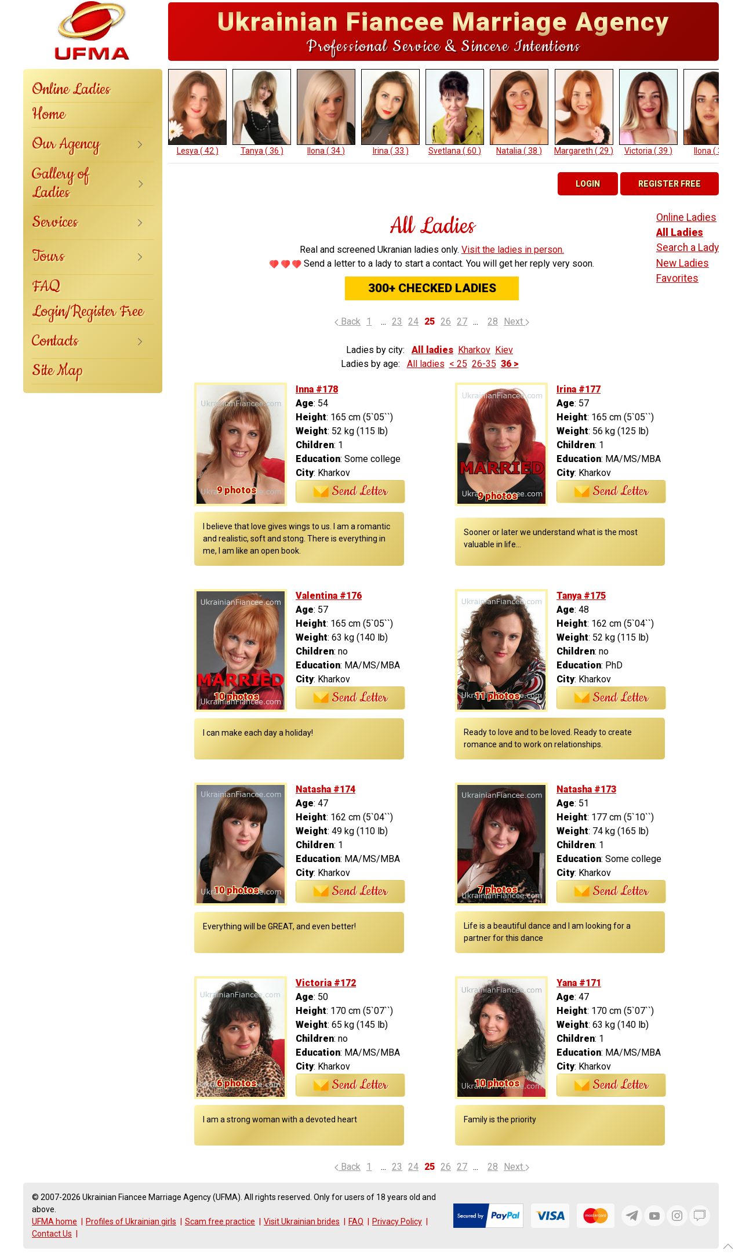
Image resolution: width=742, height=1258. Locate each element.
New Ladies (682, 263)
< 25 (458, 363)
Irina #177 (578, 389)
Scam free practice (220, 1221)
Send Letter (350, 491)
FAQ (46, 287)
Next (516, 321)
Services (55, 222)
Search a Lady (687, 247)
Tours (48, 256)
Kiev (504, 349)
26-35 (484, 363)
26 (446, 321)
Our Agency (66, 144)
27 (462, 321)
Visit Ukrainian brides (302, 1221)
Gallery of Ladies (60, 183)
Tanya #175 (581, 595)
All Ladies (679, 232)
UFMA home (54, 1221)
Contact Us (52, 1233)
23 (397, 321)
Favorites (677, 278)
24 (413, 321)
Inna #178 (317, 389)
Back (347, 321)
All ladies (432, 349)
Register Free (669, 183)
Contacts (55, 341)
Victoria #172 (326, 982)
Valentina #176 (329, 595)
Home (48, 114)
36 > (510, 363)
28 (493, 321)
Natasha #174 (325, 789)
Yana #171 (578, 982)
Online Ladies (71, 89)
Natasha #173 (586, 789)
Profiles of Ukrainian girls (131, 1221)
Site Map (57, 371)
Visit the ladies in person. (512, 249)
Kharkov (474, 349)
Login (588, 183)
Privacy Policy (397, 1221)
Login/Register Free (87, 311)
